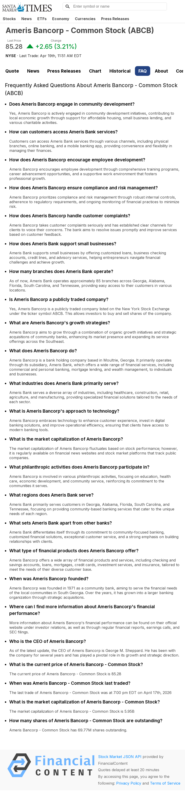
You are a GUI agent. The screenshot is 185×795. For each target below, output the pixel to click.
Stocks (9, 18)
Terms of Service (165, 783)
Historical (120, 71)
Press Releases (115, 18)
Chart (95, 71)
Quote (12, 71)
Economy (60, 18)
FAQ (142, 71)
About (161, 71)
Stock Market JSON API (119, 756)
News (26, 18)
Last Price (14, 40)
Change (56, 40)
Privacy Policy (128, 783)
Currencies (85, 18)
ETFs (42, 18)
